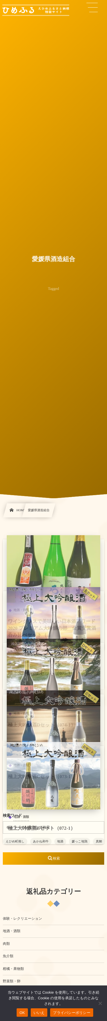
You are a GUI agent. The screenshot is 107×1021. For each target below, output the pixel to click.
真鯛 (99, 841)
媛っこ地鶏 (80, 841)
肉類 (6, 944)
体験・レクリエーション (22, 919)
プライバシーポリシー (71, 1013)
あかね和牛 (41, 841)
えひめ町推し (15, 841)
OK (22, 1013)
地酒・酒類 (12, 931)
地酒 (60, 841)
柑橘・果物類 (13, 969)
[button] (92, 7)
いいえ (39, 1013)
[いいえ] (100, 1003)
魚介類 (8, 956)
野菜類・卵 (12, 981)
